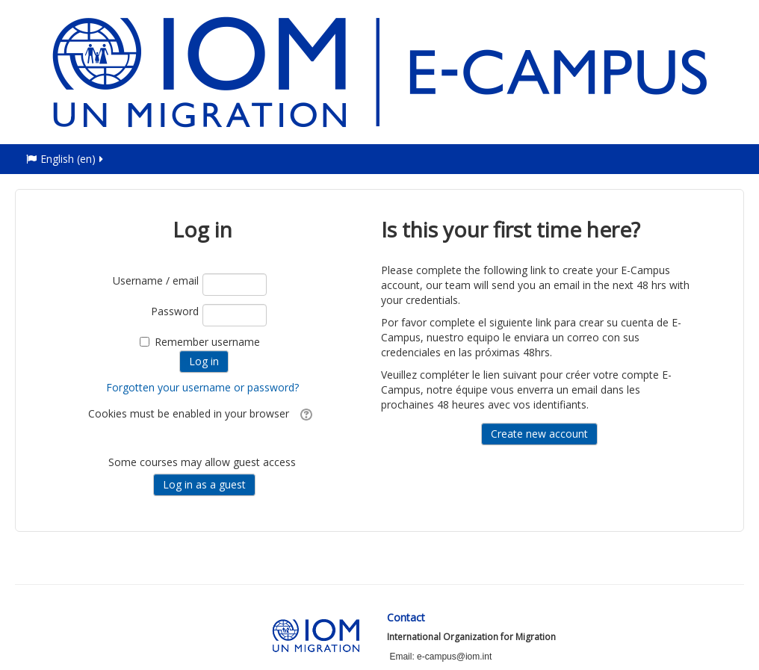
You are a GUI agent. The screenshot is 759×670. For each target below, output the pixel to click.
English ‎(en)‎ (65, 159)
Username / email (156, 280)
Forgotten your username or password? (202, 387)
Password (175, 311)
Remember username (207, 342)
